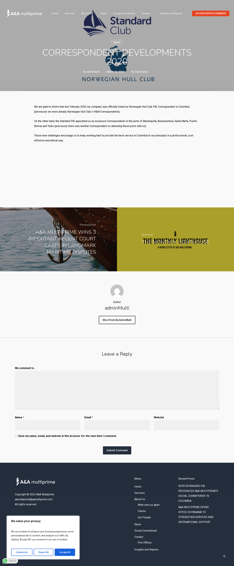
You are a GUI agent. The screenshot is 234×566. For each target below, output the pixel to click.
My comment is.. (25, 368)
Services (139, 492)
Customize (22, 552)
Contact (138, 537)
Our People (144, 517)
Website (159, 417)
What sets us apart (148, 504)
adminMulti (93, 71)
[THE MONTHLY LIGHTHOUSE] (175, 239)
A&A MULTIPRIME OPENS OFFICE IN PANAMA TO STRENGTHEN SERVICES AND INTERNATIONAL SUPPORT (196, 515)
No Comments (139, 71)
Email (88, 417)
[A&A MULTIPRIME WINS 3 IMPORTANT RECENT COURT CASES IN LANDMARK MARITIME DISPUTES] (58, 239)
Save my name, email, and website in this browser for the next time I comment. (67, 436)
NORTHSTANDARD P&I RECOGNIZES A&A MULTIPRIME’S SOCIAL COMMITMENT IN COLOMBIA (198, 493)
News (117, 42)
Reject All (44, 552)
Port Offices (145, 542)
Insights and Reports (146, 549)
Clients (142, 511)
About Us (139, 499)
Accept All (64, 552)
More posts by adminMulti (117, 320)
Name (19, 417)
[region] (43, 537)
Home (137, 486)
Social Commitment (145, 530)
